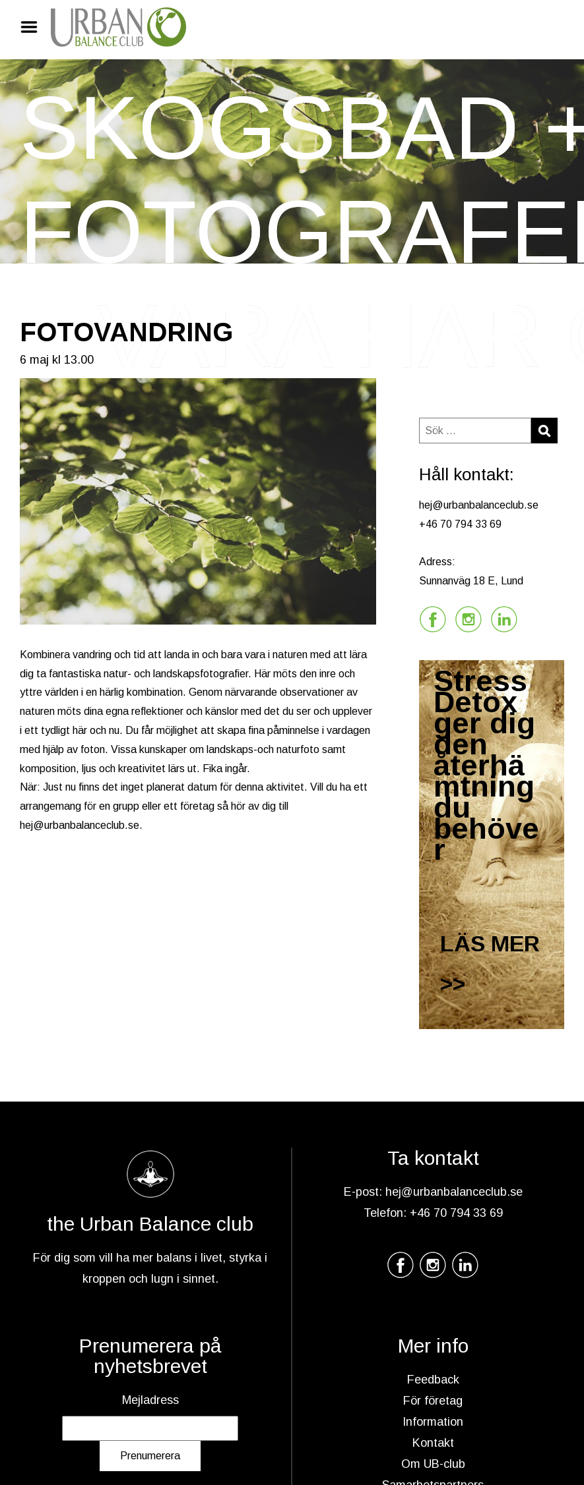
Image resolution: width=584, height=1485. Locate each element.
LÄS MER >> (490, 963)
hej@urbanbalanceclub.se (79, 825)
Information (433, 1421)
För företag (433, 1400)
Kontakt (433, 1442)
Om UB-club (433, 1464)
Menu (34, 27)
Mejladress (150, 1400)
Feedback (433, 1379)
